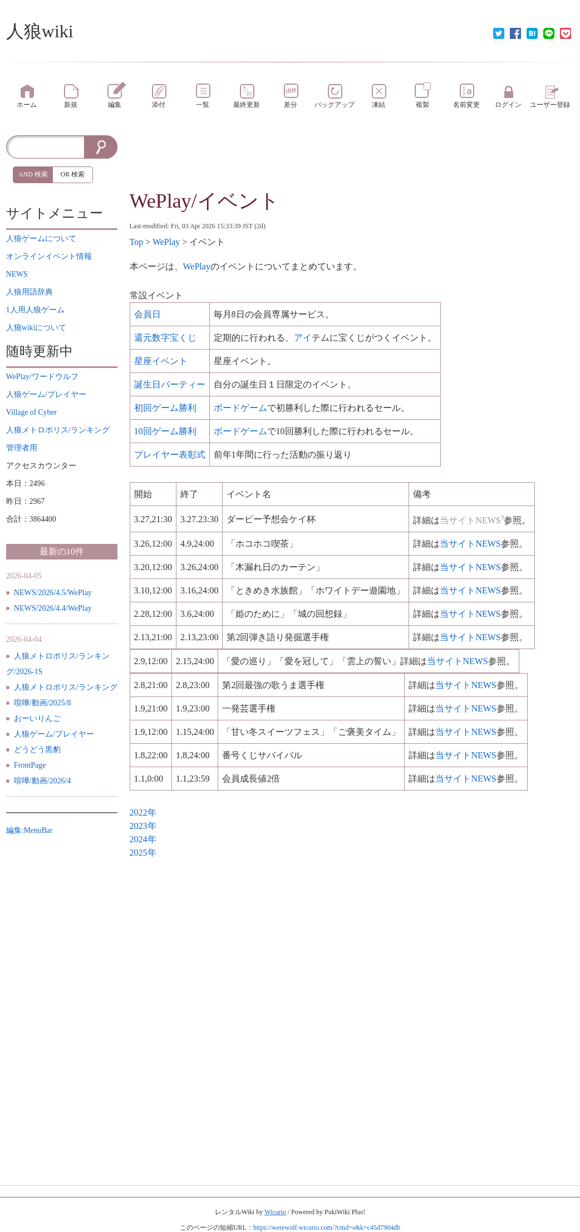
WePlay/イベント (204, 201)
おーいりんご (37, 718)
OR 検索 (73, 174)
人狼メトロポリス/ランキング (65, 687)
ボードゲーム (240, 408)
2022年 (143, 812)
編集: (29, 830)
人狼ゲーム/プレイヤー (54, 734)
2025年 (143, 852)
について (41, 238)
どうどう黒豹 (37, 749)
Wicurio (275, 1212)
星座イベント (161, 361)
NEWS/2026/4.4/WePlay (53, 608)
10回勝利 (165, 431)
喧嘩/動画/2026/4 (42, 781)
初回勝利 (165, 408)
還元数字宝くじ (165, 337)
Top (137, 242)
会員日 (147, 314)
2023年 (143, 826)
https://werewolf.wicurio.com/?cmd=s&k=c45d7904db (326, 1227)
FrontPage (30, 765)
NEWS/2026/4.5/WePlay (53, 592)
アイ (303, 337)
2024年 (143, 839)
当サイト (470, 543)
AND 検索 (33, 174)
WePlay (166, 242)
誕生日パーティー (169, 384)
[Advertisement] (352, 160)
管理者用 (21, 448)
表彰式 (169, 454)
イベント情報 (49, 256)
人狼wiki (39, 31)
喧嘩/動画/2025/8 (42, 703)
